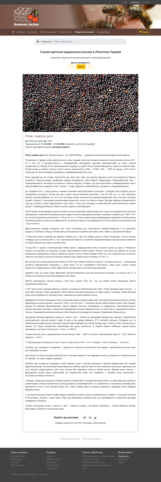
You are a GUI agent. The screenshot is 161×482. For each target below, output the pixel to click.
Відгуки (44, 474)
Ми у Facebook (17, 465)
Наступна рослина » (92, 439)
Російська (123, 459)
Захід (71, 66)
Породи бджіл (53, 465)
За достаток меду (90, 459)
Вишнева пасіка (18, 456)
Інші (84, 468)
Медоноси (46, 41)
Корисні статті (53, 459)
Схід (90, 66)
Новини (50, 456)
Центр (81, 66)
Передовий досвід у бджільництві (98, 456)
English (125, 2)
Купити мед (16, 459)
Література (52, 468)
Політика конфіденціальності (24, 474)
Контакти (15, 462)
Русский (146, 2)
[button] (143, 32)
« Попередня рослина (69, 439)
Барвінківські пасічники (93, 462)
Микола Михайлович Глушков (96, 465)
